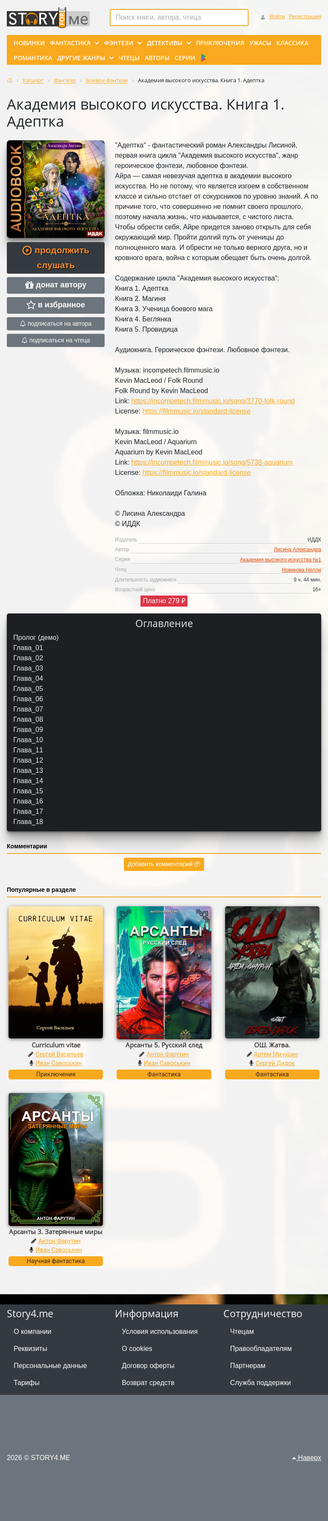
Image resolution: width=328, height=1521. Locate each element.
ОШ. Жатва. (272, 1045)
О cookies (137, 1348)
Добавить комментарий (164, 864)
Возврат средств (148, 1382)
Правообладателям (261, 1348)
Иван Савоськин (58, 1063)
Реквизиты (30, 1348)
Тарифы (26, 1382)
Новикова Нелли (301, 570)
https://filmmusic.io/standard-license (196, 411)
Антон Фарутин (167, 1054)
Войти (277, 16)
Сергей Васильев (59, 1054)
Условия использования (160, 1331)
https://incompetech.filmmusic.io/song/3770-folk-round (213, 401)
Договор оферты (148, 1365)
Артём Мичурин (276, 1054)
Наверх (306, 1457)
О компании (32, 1331)
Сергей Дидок (275, 1063)
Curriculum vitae (56, 1045)
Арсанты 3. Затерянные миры (55, 1231)
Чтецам (242, 1331)
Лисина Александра (297, 549)
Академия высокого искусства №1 (280, 560)
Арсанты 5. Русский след (164, 1045)
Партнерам (248, 1365)
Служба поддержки (260, 1382)
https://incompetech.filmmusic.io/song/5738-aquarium (212, 462)
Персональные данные (50, 1365)
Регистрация (305, 16)
